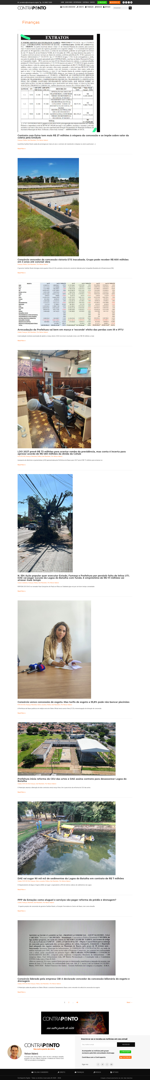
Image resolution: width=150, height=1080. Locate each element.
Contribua (85, 2)
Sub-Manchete (32, 140)
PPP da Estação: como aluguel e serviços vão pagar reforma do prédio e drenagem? (67, 899)
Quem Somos (69, 2)
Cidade (20, 332)
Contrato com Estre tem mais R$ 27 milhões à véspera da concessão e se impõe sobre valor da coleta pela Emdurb (73, 136)
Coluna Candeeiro (67, 7)
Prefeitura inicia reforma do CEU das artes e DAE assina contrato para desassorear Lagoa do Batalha (72, 779)
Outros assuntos (41, 704)
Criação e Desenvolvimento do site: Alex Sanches (116, 1077)
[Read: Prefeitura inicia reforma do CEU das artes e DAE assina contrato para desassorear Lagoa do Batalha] (67, 749)
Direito (80, 7)
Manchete (34, 456)
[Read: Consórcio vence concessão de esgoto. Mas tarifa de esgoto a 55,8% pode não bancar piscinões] (54, 649)
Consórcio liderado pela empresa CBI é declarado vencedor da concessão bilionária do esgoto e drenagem (74, 979)
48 (77, 1002)
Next (129, 1002)
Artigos (106, 7)
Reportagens (77, 2)
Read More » (22, 148)
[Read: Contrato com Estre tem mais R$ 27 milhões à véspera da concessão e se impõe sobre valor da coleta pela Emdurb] (59, 83)
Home (62, 2)
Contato (92, 2)
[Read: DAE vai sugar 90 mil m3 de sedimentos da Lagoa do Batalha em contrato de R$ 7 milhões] (67, 838)
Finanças (89, 7)
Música (98, 7)
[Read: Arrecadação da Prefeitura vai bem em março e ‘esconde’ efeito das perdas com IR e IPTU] (67, 304)
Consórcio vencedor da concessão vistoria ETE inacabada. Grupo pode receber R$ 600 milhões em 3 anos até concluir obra (73, 260)
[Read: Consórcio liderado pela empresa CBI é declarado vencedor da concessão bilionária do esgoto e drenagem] (67, 947)
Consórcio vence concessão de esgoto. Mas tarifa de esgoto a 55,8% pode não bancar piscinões (73, 702)
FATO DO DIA (21, 456)
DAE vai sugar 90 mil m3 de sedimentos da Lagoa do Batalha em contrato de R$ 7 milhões (71, 878)
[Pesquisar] (130, 8)
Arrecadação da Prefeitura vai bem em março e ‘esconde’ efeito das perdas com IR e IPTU (70, 329)
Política (25, 140)
